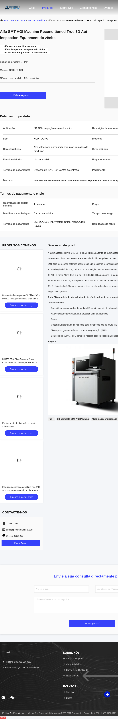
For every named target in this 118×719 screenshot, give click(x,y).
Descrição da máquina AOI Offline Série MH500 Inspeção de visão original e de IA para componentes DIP (21, 298)
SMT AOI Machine (36, 20)
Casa (32, 7)
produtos (21, 20)
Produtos (47, 7)
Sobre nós (66, 7)
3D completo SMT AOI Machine (73, 419)
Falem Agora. (23, 95)
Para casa (9, 20)
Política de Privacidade (13, 713)
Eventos (108, 7)
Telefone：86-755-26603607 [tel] (17, 662)
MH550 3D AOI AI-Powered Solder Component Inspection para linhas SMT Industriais (21, 362)
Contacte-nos (88, 7)
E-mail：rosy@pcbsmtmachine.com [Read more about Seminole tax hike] (20, 667)
